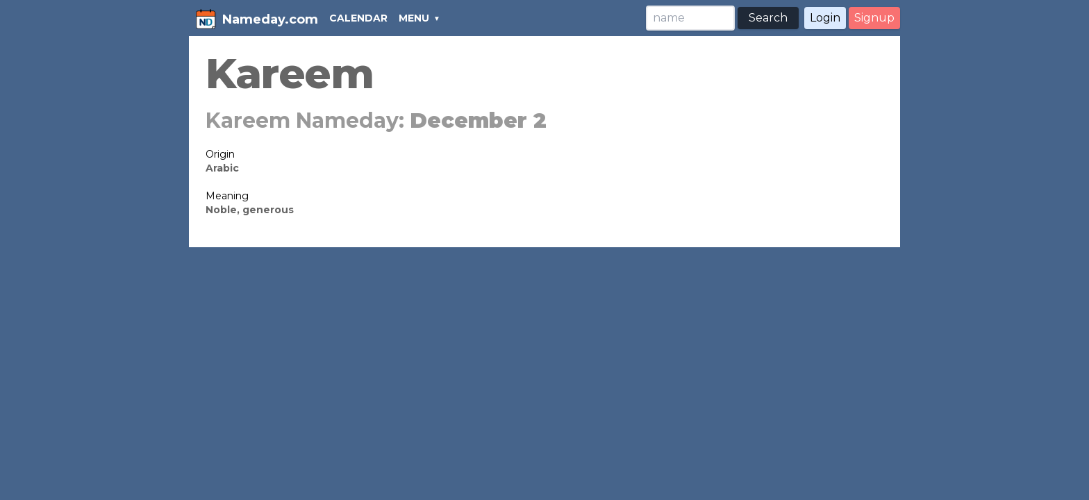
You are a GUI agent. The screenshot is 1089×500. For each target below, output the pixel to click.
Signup (874, 17)
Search (768, 17)
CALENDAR (358, 18)
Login (825, 17)
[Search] (690, 18)
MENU (414, 18)
